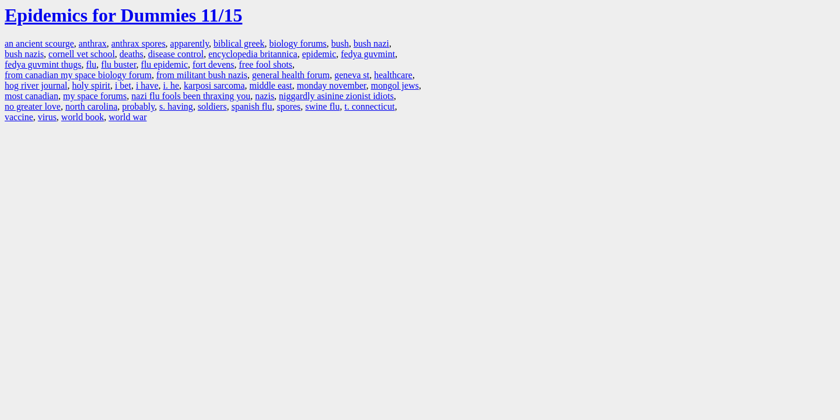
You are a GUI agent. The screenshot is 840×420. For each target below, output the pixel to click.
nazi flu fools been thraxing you (190, 96)
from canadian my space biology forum (78, 75)
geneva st (351, 75)
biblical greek (239, 43)
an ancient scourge (39, 43)
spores (288, 106)
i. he (171, 85)
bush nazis (24, 54)
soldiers (212, 106)
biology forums (298, 43)
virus (47, 117)
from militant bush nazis (201, 75)
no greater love (33, 106)
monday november (331, 85)
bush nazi (371, 43)
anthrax (93, 43)
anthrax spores (138, 43)
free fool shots (266, 64)
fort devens (213, 64)
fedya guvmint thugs (43, 64)
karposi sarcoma (214, 85)
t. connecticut (369, 106)
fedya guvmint (368, 54)
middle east (270, 85)
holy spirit (91, 85)
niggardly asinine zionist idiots (336, 96)
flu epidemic (164, 64)
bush (340, 43)
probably (138, 106)
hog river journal (36, 85)
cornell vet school (81, 54)
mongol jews (395, 85)
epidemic (319, 54)
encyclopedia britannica (252, 54)
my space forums (95, 96)
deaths (132, 54)
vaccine (19, 117)
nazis (264, 96)
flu (91, 64)
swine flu (322, 106)
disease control (176, 54)
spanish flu (252, 106)
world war (127, 117)
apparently (189, 43)
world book (82, 117)
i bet (123, 85)
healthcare (393, 75)
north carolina (91, 106)
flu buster (118, 64)
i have (147, 85)
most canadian (31, 96)
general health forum (291, 75)
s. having (176, 106)
